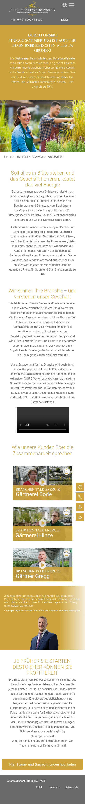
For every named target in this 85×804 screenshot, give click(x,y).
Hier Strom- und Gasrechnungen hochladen (42, 764)
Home (7, 156)
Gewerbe (38, 156)
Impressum (54, 787)
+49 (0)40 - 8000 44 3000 (26, 19)
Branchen (22, 156)
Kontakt (39, 787)
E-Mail (65, 19)
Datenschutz (72, 787)
